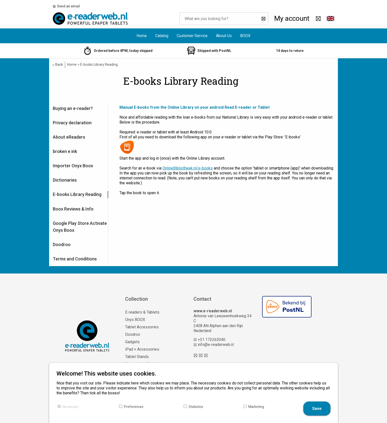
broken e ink (65, 151)
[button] (330, 18)
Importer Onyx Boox (73, 165)
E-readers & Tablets (142, 312)
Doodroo (62, 244)
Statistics (196, 407)
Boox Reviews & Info (73, 209)
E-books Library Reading (77, 194)
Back (58, 65)
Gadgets (132, 341)
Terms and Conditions (75, 258)
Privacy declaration (72, 122)
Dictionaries (65, 180)
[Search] (263, 19)
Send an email (68, 6)
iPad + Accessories (142, 349)
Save (317, 408)
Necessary (70, 407)
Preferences (133, 407)
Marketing (256, 407)
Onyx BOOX (135, 319)
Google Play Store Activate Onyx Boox (80, 227)
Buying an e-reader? (73, 108)
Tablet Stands (137, 356)
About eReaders (69, 137)
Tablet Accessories (142, 327)
